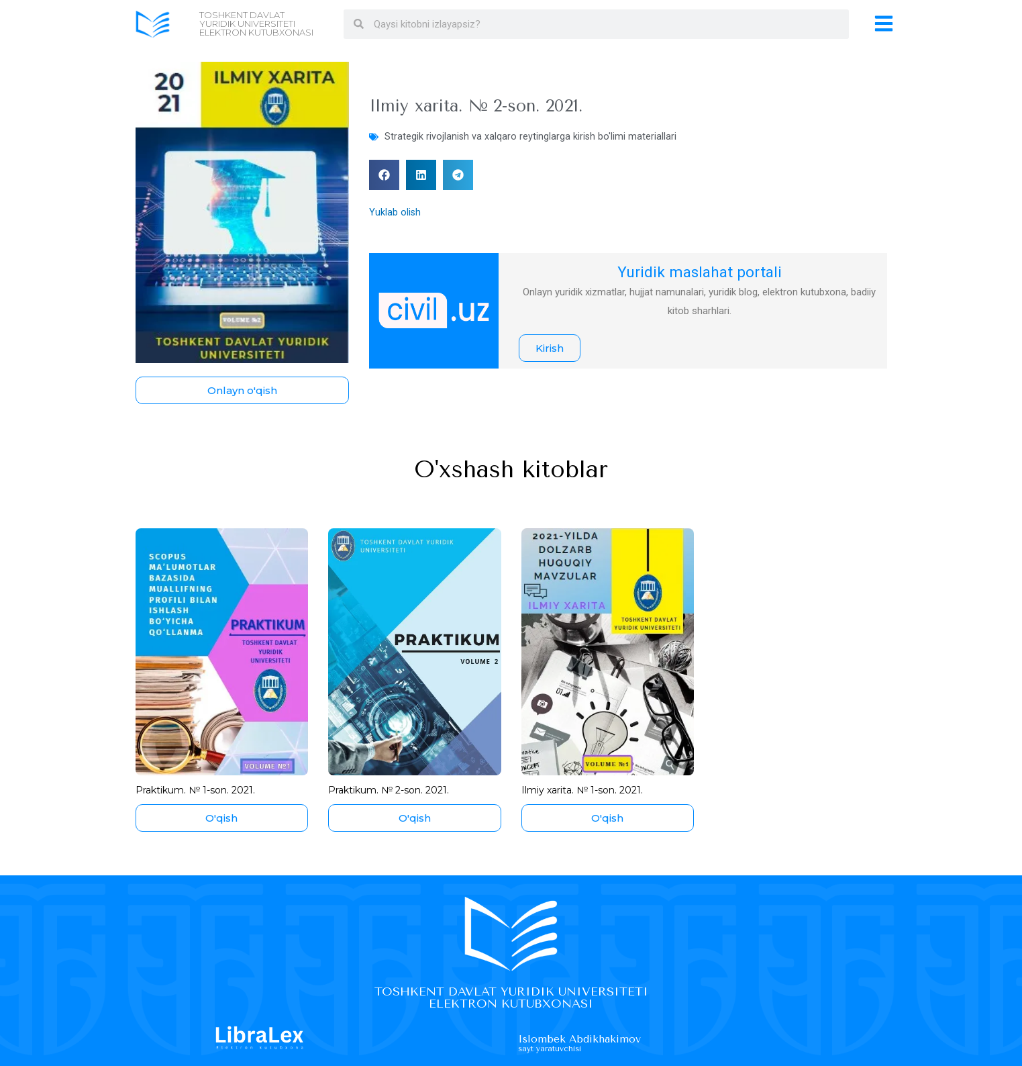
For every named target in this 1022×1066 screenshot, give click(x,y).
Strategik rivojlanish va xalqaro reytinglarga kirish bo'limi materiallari (531, 136)
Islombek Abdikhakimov (587, 1039)
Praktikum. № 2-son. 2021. (393, 789)
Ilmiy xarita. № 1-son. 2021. (586, 789)
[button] (384, 175)
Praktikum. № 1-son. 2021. (199, 789)
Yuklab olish (395, 212)
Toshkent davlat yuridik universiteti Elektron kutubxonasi (256, 23)
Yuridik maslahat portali (699, 271)
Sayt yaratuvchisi (553, 1048)
